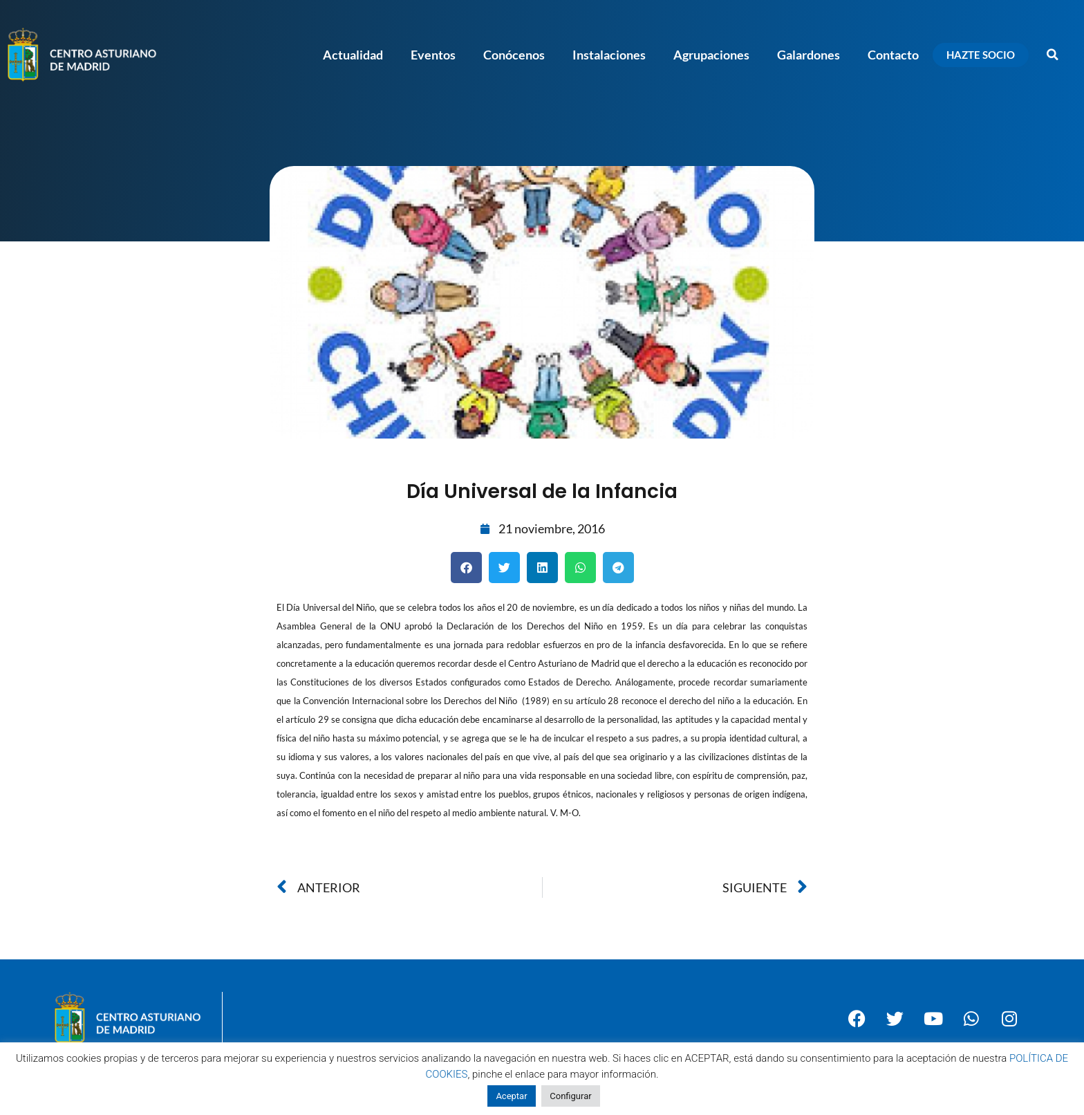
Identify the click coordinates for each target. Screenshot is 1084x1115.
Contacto (893, 55)
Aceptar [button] (511, 1096)
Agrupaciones (711, 55)
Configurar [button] (570, 1096)
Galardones (808, 55)
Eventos (433, 55)
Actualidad (353, 55)
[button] (1053, 54)
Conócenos (514, 55)
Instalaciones (609, 55)
